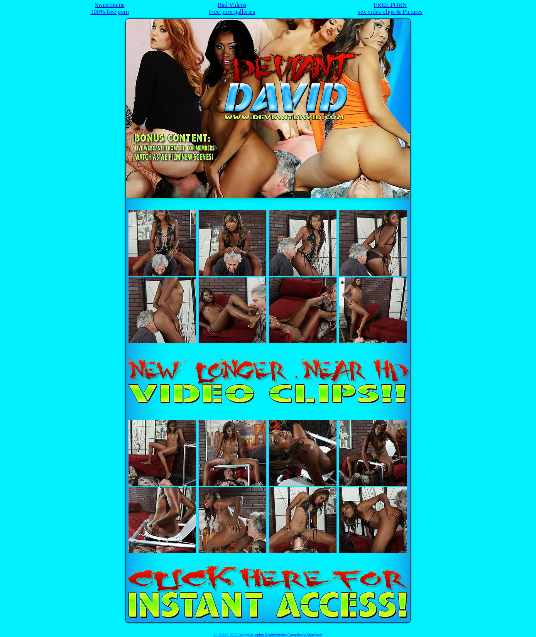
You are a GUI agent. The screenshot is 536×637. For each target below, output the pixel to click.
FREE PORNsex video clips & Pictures (390, 8)
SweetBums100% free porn (109, 8)
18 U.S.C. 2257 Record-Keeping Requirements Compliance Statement (268, 635)
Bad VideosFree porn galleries (232, 8)
